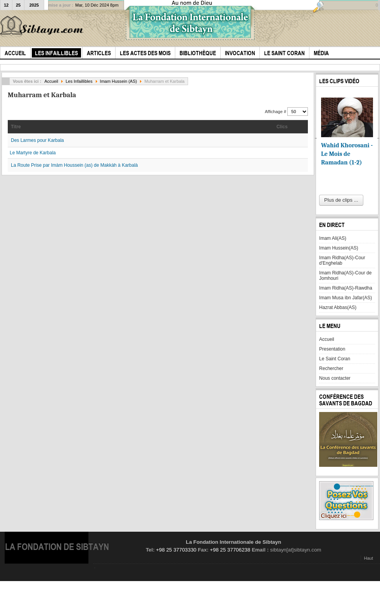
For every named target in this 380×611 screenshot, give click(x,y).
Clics (282, 126)
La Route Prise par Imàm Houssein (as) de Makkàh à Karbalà (74, 165)
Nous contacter (335, 378)
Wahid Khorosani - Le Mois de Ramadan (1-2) (347, 154)
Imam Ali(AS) (332, 238)
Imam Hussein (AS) (118, 81)
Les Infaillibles (79, 81)
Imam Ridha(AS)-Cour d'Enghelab (342, 260)
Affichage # (276, 111)
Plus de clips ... (341, 200)
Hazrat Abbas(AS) (337, 307)
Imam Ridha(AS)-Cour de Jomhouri (345, 275)
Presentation (332, 349)
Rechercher (331, 368)
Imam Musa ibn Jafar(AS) (345, 297)
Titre (16, 126)
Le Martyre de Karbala (33, 152)
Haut (368, 558)
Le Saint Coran (334, 358)
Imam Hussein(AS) (338, 248)
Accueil (51, 81)
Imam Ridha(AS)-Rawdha (345, 288)
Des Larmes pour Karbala (37, 140)
